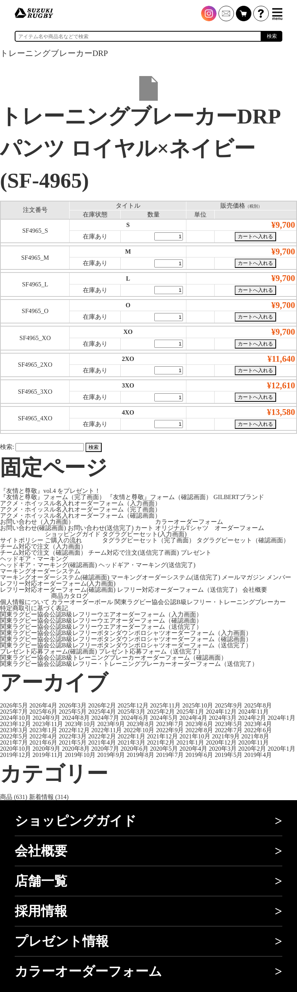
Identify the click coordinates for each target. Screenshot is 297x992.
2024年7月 (105, 717)
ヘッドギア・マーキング (34, 558)
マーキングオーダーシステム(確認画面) (54, 577)
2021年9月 (226, 736)
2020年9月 (46, 748)
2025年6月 (43, 711)
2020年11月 (253, 742)
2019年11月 (47, 755)
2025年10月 (197, 705)
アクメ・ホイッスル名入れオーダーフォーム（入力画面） (80, 503)
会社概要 (254, 589)
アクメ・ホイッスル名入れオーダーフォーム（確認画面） (80, 515)
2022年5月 (14, 736)
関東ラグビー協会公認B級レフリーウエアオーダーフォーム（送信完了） (101, 626)
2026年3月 (73, 705)
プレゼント (196, 552)
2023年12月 (15, 724)
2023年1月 (43, 730)
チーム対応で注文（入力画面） (43, 546)
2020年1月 (281, 748)
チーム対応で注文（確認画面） (43, 552)
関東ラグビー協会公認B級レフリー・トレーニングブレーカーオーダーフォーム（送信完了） (129, 663)
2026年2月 (102, 705)
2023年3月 (14, 730)
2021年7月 (14, 742)
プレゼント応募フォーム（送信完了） (151, 651)
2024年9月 (46, 717)
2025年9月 (228, 705)
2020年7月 (105, 748)
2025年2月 (161, 711)
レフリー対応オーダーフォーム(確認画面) (58, 589)
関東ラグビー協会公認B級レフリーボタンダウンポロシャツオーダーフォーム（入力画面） (126, 633)
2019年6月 (199, 755)
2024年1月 (281, 717)
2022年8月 (199, 730)
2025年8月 (258, 705)
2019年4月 (258, 755)
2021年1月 (190, 742)
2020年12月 (221, 742)
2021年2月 (161, 742)
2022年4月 (43, 736)
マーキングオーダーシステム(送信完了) (165, 577)
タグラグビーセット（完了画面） (148, 540)
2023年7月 (170, 724)
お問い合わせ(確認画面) (33, 528)
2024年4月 (193, 717)
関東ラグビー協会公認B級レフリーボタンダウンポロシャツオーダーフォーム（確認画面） (126, 639)
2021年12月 (162, 736)
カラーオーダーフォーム (189, 521)
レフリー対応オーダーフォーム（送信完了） (179, 589)
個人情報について (25, 602)
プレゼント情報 (62, 941)
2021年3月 (131, 742)
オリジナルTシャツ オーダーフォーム (209, 528)
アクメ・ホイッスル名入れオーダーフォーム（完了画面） (80, 509)
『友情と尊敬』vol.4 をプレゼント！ (50, 491)
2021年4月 (102, 742)
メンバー (278, 577)
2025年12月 (133, 705)
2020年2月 (252, 748)
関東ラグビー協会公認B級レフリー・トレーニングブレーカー (200, 602)
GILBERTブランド (238, 497)
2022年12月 (74, 730)
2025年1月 (190, 711)
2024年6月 (134, 717)
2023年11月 (47, 724)
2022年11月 (106, 730)
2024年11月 (253, 711)
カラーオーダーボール (82, 602)
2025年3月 (131, 711)
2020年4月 (193, 748)
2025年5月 (73, 711)
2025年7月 (14, 711)
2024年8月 (76, 717)
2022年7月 (228, 730)
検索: (7, 447)
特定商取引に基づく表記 (34, 608)
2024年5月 (164, 717)
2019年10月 (80, 755)
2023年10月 (80, 724)
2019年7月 (170, 755)
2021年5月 (73, 742)
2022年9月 (170, 730)
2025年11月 (165, 705)
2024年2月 (252, 717)
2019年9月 (111, 755)
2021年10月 (194, 736)
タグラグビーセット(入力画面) (144, 534)
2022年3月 (73, 736)
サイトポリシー (21, 540)
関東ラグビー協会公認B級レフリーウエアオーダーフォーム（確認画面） (101, 620)
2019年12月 (15, 755)
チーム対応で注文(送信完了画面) (133, 552)
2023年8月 (140, 724)
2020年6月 (134, 748)
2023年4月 (258, 724)
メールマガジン (243, 577)
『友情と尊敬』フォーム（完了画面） (52, 497)
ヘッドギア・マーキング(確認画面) (48, 565)
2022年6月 (258, 730)
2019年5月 (228, 755)
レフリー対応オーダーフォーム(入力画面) (58, 583)
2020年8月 (76, 748)
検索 (272, 36)
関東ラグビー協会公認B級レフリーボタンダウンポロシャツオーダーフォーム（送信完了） (126, 645)
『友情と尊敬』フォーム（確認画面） (159, 497)
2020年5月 (164, 748)
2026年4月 (43, 705)
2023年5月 (228, 724)
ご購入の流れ (63, 540)
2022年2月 (102, 736)
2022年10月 (138, 730)
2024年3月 (223, 717)
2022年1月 (131, 736)
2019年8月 (140, 755)
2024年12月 (221, 711)
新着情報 (41, 797)
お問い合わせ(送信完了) (101, 528)
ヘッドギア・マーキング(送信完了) (147, 565)
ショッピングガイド (73, 534)
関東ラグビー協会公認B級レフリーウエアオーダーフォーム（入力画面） (101, 614)
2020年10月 (15, 748)
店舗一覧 (41, 881)
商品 (6, 797)
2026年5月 (14, 705)
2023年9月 (111, 724)
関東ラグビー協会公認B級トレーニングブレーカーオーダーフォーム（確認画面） (113, 657)
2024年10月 (15, 717)
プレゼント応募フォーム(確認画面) (48, 651)
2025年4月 (102, 711)
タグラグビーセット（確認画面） (242, 540)
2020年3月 (223, 748)
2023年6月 (199, 724)
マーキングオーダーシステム (40, 571)
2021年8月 (255, 736)
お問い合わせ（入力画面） (37, 521)
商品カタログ (69, 595)
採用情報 (41, 911)
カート (144, 528)
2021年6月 (43, 742)
